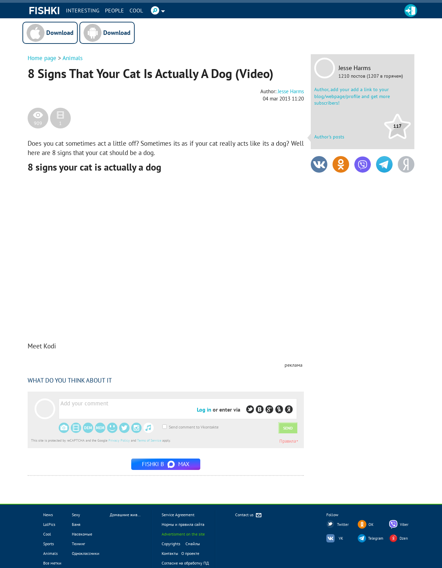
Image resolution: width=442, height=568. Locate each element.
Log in (204, 409)
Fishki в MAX (166, 464)
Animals (73, 58)
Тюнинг (78, 543)
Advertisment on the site (183, 534)
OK (371, 524)
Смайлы (192, 543)
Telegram (375, 538)
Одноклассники (85, 553)
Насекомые (82, 534)
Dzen (404, 538)
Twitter (343, 524)
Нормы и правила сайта (183, 524)
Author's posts (329, 137)
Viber (404, 524)
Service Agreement (178, 514)
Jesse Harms (354, 68)
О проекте (190, 553)
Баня (76, 524)
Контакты (170, 553)
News (48, 514)
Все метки (52, 563)
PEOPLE (114, 10)
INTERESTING (82, 10)
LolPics (49, 524)
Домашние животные (129, 514)
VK (341, 538)
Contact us (248, 515)
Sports (48, 543)
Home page (42, 58)
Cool (136, 10)
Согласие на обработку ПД (185, 563)
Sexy (76, 514)
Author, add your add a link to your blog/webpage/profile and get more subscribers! (352, 96)
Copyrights (171, 543)
